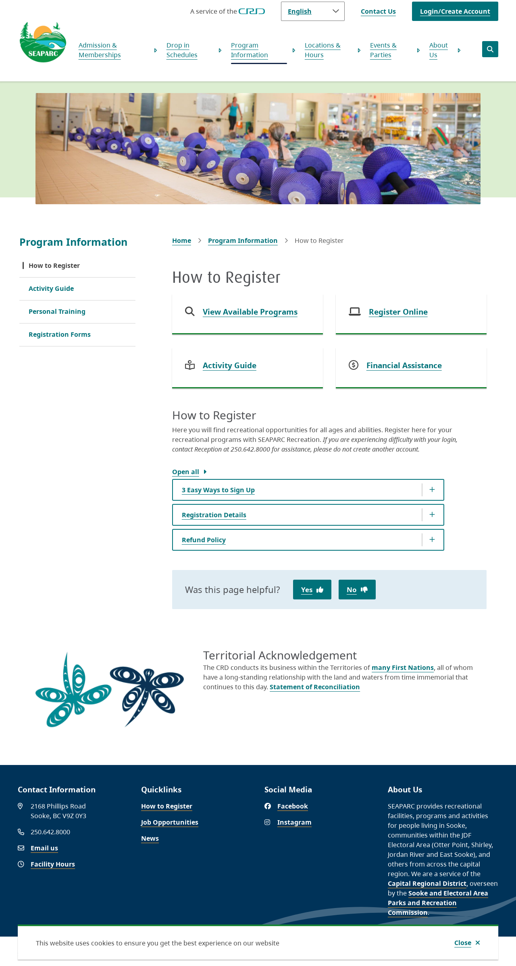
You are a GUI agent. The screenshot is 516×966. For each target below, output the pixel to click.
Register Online (398, 312)
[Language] (313, 11)
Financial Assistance (404, 365)
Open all (185, 471)
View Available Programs (250, 312)
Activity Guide (51, 288)
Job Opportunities (169, 822)
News (150, 838)
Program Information (249, 50)
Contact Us (378, 11)
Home (181, 240)
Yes (306, 589)
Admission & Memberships (100, 50)
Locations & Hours (323, 50)
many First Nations (403, 667)
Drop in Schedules (182, 50)
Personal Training (57, 311)
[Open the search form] (490, 49)
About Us (438, 50)
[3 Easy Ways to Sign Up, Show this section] (308, 490)
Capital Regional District (427, 883)
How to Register (54, 265)
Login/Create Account (455, 11)
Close (462, 942)
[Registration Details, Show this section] (308, 515)
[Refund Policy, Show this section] (308, 540)
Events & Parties (383, 50)
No (352, 589)
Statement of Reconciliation (315, 686)
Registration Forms (60, 334)
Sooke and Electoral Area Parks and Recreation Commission (438, 903)
